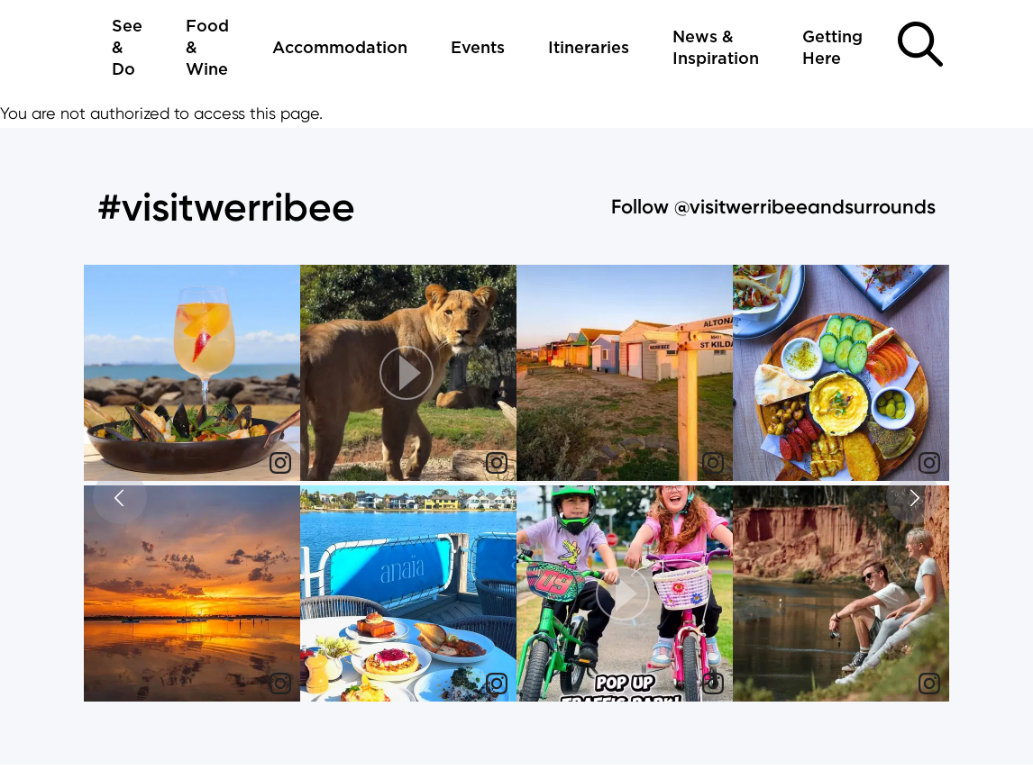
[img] (192, 373)
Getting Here (832, 49)
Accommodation (339, 49)
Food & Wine (207, 49)
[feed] (516, 485)
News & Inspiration (715, 49)
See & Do (127, 49)
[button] (408, 373)
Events (478, 49)
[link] (280, 463)
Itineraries (588, 49)
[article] (192, 375)
